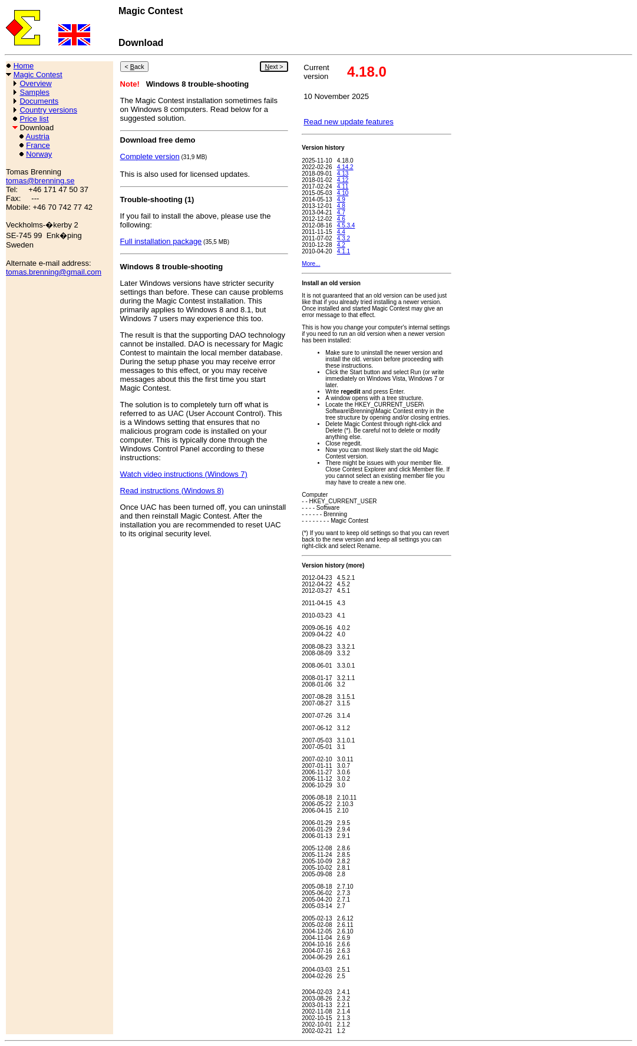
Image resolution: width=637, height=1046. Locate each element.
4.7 (341, 212)
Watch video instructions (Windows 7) (183, 474)
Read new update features (348, 121)
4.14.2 (345, 167)
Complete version (150, 156)
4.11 (342, 186)
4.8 (341, 206)
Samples (34, 92)
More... (311, 263)
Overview (35, 83)
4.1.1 (343, 251)
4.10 (342, 193)
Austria (37, 136)
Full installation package (161, 241)
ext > (274, 66)
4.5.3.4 (346, 225)
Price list (33, 118)
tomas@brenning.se (40, 180)
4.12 (342, 180)
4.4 (341, 232)
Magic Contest (38, 74)
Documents (38, 101)
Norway (39, 154)
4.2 (341, 245)
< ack (134, 66)
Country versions (48, 109)
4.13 (342, 173)
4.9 (341, 199)
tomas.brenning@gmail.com (53, 272)
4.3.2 (343, 238)
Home (24, 65)
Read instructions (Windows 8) (172, 490)
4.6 (341, 219)
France (37, 145)
